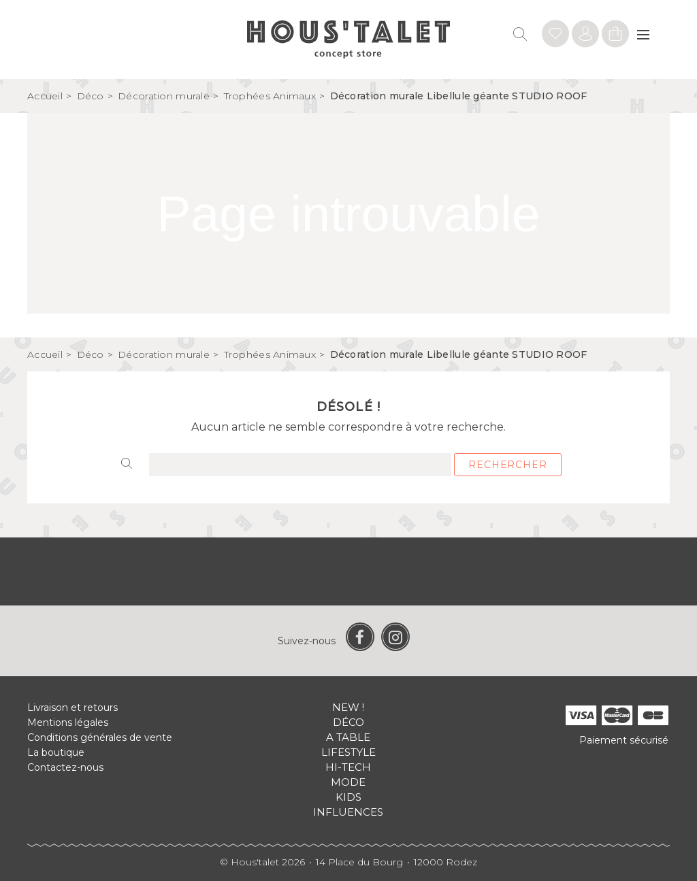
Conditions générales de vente (99, 737)
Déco (348, 722)
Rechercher (507, 465)
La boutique (55, 752)
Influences (348, 811)
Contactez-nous (65, 767)
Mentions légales (67, 722)
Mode (348, 782)
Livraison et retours (72, 707)
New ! (348, 707)
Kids (348, 797)
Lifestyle (348, 752)
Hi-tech (348, 767)
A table (348, 737)
